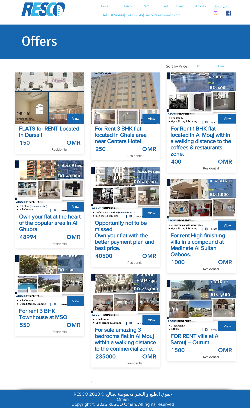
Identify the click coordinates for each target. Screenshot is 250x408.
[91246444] (117, 15)
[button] (227, 6)
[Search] (127, 5)
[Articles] (201, 5)
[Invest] (180, 5)
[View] (76, 119)
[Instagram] (215, 13)
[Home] (104, 5)
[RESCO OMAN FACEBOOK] (228, 13)
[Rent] (146, 5)
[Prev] (91, 381)
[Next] (154, 381)
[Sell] (165, 5)
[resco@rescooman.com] (163, 15)
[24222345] (135, 15)
